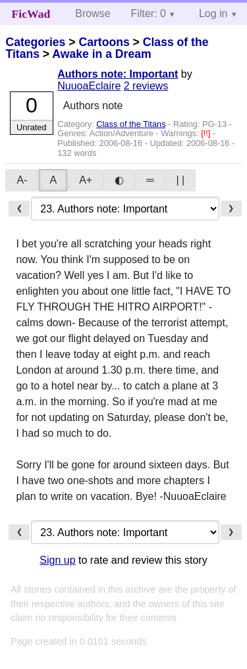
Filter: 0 (148, 13)
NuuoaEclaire (89, 85)
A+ (85, 180)
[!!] (207, 133)
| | (180, 180)
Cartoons (103, 42)
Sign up (57, 560)
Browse (92, 13)
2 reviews (146, 85)
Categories (35, 42)
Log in (213, 13)
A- (21, 180)
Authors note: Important (117, 74)
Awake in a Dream (101, 54)
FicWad (31, 13)
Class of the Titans (130, 124)
